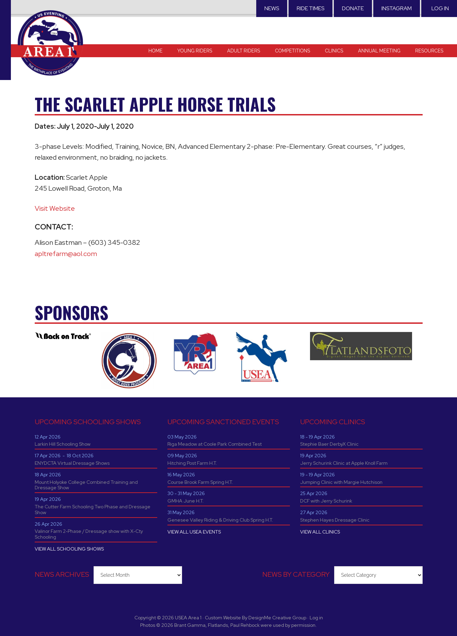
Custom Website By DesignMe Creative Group (255, 618)
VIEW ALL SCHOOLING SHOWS (69, 549)
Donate (353, 8)
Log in (440, 8)
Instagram (396, 8)
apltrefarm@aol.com (66, 253)
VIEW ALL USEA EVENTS (194, 532)
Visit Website (55, 208)
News (271, 8)
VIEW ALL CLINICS (320, 532)
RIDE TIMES (310, 8)
